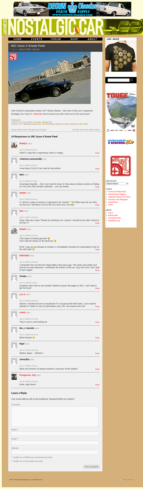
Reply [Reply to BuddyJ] (97, 153)
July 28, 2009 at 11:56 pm (28, 381)
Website (15, 448)
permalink (16, 120)
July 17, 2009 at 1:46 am (28, 366)
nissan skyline (61, 124)
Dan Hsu (36, 49)
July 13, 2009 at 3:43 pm (28, 150)
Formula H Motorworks (117, 192)
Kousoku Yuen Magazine (118, 200)
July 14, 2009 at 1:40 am (28, 283)
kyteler (22, 193)
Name (14, 429)
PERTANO (24, 255)
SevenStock (113, 202)
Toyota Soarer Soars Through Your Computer (28, 130)
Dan (21, 211)
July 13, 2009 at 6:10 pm (28, 181)
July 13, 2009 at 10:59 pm (28, 217)
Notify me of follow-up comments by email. (33, 457)
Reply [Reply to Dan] (97, 223)
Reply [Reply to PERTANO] (97, 270)
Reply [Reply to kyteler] (97, 205)
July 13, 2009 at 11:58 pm (28, 262)
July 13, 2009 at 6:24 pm (28, 199)
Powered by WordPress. (128, 479)
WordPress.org (114, 221)
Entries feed (113, 215)
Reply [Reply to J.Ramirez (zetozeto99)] (97, 169)
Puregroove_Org (27, 375)
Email (14, 439)
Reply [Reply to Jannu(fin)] (97, 369)
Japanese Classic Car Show (119, 197)
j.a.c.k (22, 294)
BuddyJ (23, 143)
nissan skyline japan (78, 124)
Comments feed (114, 218)
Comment (15, 404)
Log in (110, 213)
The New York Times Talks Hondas (87, 130)
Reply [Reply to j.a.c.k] (97, 306)
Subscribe (37, 114)
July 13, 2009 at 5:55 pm (28, 165)
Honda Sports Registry (117, 194)
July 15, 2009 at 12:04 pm (28, 350)
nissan (45, 122)
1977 (20, 124)
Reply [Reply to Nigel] (97, 353)
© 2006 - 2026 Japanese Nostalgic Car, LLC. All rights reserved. (26, 479)
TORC (110, 205)
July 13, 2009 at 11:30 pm (28, 235)
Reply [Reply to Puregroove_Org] (97, 385)
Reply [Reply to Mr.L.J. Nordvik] (97, 338)
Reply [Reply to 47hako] (97, 288)
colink (22, 312)
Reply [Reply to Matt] (97, 187)
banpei (22, 229)
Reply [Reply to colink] (97, 322)
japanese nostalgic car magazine (38, 124)
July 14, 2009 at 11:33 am (28, 319)
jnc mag (37, 122)
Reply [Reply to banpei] (97, 249)
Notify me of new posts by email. (28, 461)
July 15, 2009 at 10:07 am (28, 334)
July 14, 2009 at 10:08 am (28, 301)
